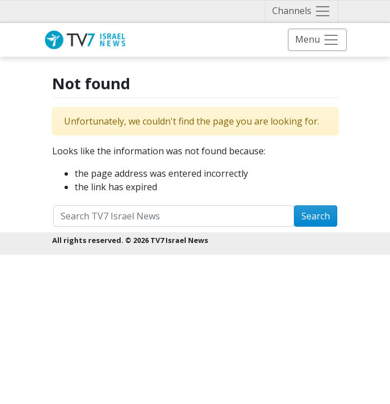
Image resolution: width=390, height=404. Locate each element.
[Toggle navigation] (301, 11)
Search (315, 216)
